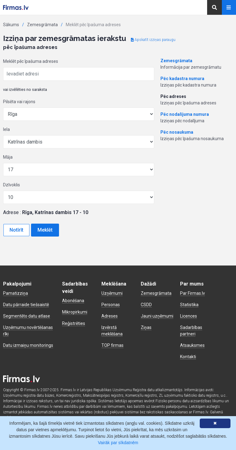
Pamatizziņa (15, 293)
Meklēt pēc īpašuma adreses (30, 61)
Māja (8, 157)
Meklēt (45, 230)
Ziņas (146, 327)
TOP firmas (112, 345)
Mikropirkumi (74, 312)
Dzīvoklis (11, 184)
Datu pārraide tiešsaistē (26, 304)
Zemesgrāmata (42, 24)
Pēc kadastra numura (182, 78)
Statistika (189, 304)
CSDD (146, 304)
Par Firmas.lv (192, 293)
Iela (6, 129)
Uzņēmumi (112, 293)
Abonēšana (73, 300)
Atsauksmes (192, 345)
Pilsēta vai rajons (19, 101)
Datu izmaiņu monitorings (28, 345)
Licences (188, 316)
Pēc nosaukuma (176, 132)
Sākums (11, 24)
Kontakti (188, 356)
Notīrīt (16, 230)
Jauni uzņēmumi (157, 316)
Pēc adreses (173, 96)
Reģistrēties (73, 323)
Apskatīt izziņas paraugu (153, 40)
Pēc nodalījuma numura (184, 114)
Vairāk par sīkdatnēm (118, 442)
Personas (110, 304)
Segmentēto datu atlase (26, 316)
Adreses (109, 316)
